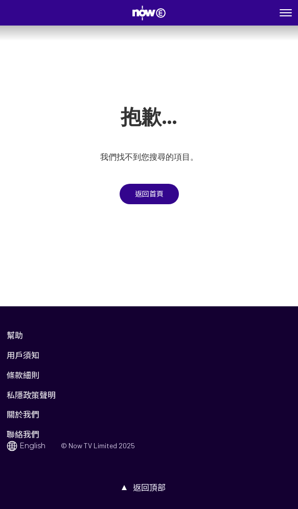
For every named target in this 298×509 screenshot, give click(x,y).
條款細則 (23, 375)
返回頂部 (149, 487)
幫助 (15, 335)
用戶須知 (23, 355)
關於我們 (23, 414)
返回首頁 (149, 194)
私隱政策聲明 (31, 395)
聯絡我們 (23, 434)
